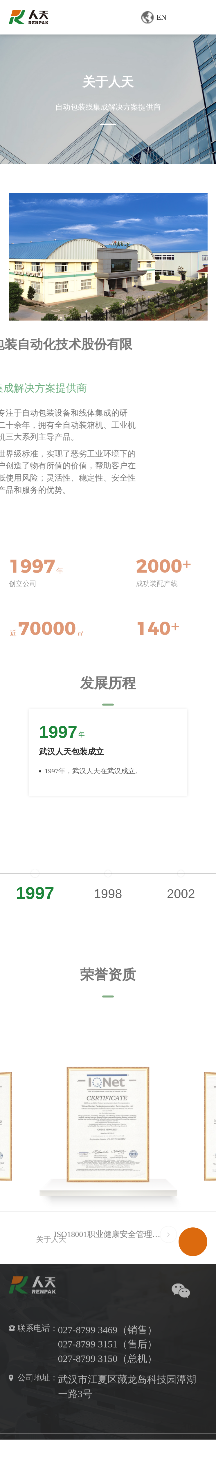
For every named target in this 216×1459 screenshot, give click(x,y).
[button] (200, 775)
